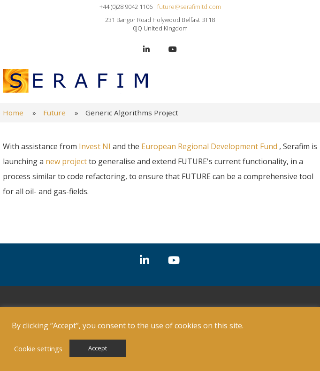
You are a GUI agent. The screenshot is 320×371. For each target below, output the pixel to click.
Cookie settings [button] (38, 348)
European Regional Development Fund (210, 146)
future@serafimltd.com (189, 6)
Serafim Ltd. (75, 81)
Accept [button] (97, 348)
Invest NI (95, 146)
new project (67, 161)
